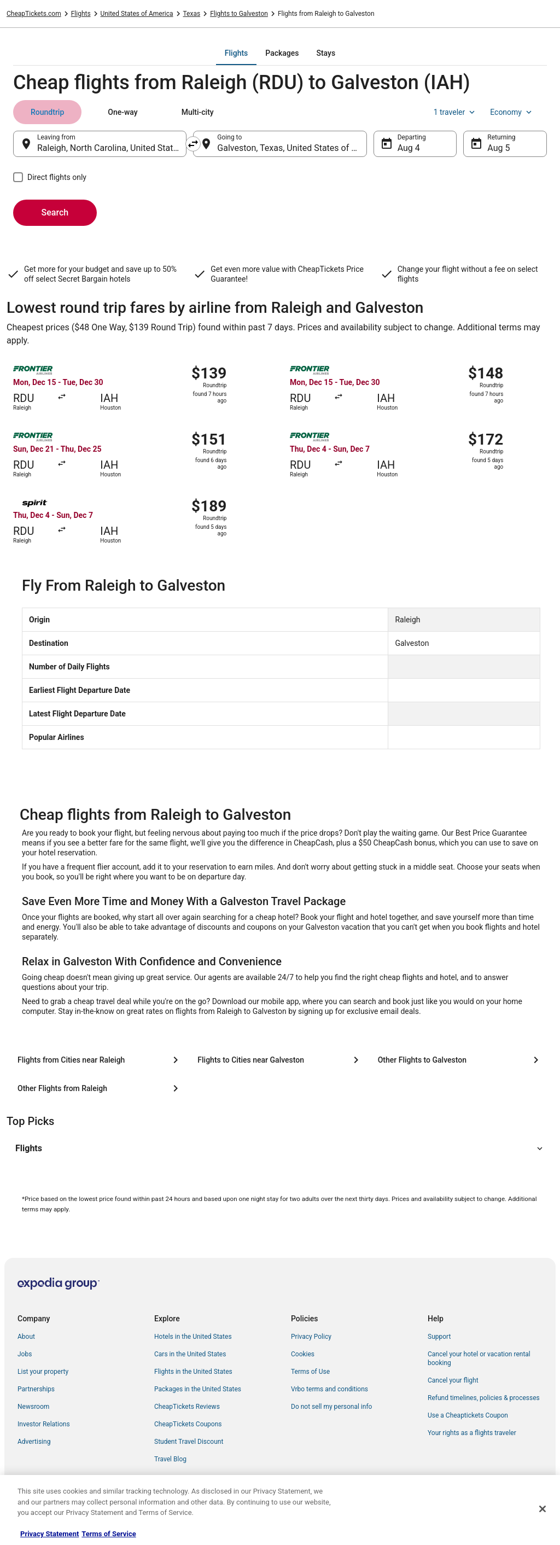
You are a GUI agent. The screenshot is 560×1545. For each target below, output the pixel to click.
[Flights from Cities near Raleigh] (100, 1060)
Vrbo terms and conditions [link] (329, 1389)
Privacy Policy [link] (311, 1336)
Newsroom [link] (33, 1406)
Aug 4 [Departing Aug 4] (409, 148)
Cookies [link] (302, 1354)
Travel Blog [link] (170, 1459)
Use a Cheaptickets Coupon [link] (468, 1415)
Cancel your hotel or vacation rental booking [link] (479, 1358)
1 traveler (455, 112)
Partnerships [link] (36, 1389)
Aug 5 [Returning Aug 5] (498, 148)
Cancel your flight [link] (453, 1380)
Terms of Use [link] (310, 1371)
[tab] (236, 53)
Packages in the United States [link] (197, 1389)
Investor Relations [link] (44, 1424)
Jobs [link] (25, 1354)
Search (55, 212)
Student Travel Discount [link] (188, 1441)
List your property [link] (43, 1371)
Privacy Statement (49, 1534)
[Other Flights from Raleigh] (100, 1088)
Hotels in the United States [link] (193, 1336)
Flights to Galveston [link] (239, 14)
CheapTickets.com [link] (34, 14)
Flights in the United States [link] (193, 1371)
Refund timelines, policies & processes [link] (484, 1398)
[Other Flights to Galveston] (460, 1060)
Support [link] (439, 1336)
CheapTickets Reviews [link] (187, 1406)
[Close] (542, 1509)
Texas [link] (192, 14)
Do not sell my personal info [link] (331, 1406)
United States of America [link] (137, 14)
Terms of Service (108, 1534)
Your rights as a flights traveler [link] (472, 1433)
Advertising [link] (34, 1441)
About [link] (26, 1336)
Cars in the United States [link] (190, 1354)
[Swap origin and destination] (193, 143)
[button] (280, 1148)
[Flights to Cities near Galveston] (280, 1060)
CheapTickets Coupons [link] (188, 1424)
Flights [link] (81, 14)
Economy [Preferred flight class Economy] (512, 112)
